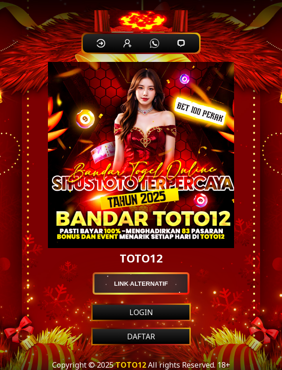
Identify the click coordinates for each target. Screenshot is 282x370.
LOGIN (141, 312)
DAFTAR (141, 336)
